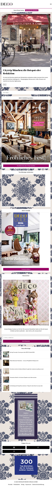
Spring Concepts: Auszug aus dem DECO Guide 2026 (22, 352)
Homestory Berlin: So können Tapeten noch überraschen (23, 377)
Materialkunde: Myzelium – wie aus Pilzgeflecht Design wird (24, 360)
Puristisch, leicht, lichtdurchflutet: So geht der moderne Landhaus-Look (26, 369)
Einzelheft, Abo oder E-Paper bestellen (26, 165)
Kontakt (10, 484)
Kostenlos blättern (26, 269)
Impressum (28, 484)
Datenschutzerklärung (38, 484)
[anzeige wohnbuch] (26, 438)
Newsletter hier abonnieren (32, 10)
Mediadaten (17, 484)
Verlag (22, 484)
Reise (5, 84)
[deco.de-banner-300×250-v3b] (26, 474)
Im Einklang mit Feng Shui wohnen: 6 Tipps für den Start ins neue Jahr (26, 385)
